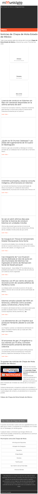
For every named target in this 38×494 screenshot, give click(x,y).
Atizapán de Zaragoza (19, 446)
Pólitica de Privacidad (6, 492)
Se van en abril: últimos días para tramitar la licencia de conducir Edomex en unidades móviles (15, 221)
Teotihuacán (19, 462)
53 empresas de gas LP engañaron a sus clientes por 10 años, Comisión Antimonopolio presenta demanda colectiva (17, 344)
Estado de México (8, 7)
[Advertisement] (19, 18)
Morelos (19, 458)
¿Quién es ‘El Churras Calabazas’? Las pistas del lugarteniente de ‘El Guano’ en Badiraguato (17, 143)
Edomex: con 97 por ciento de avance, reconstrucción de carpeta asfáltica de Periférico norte (18, 283)
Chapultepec (19, 454)
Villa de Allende (19, 469)
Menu (19, 30)
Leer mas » (5, 114)
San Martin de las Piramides (19, 466)
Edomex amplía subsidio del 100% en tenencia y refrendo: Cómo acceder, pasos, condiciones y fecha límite (17, 303)
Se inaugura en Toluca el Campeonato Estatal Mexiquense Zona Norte (18, 240)
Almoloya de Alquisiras (19, 442)
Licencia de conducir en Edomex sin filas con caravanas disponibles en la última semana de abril (17, 103)
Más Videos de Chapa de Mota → (14, 421)
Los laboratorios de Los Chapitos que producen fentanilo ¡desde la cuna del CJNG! (18, 323)
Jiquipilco (19, 450)
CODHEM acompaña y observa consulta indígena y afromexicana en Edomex (18, 182)
